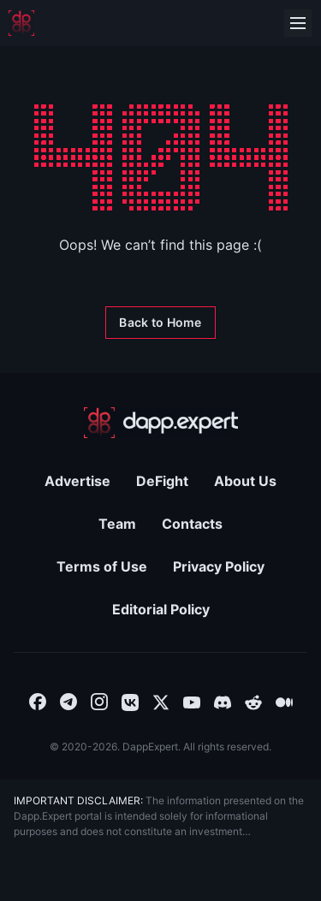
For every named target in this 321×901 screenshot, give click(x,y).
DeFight (162, 480)
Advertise (77, 480)
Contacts (192, 523)
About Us (245, 480)
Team (117, 523)
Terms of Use (101, 566)
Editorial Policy (161, 609)
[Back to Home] (160, 322)
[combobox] (37, 701)
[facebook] (37, 701)
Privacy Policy (219, 566)
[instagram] (99, 701)
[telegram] (68, 701)
